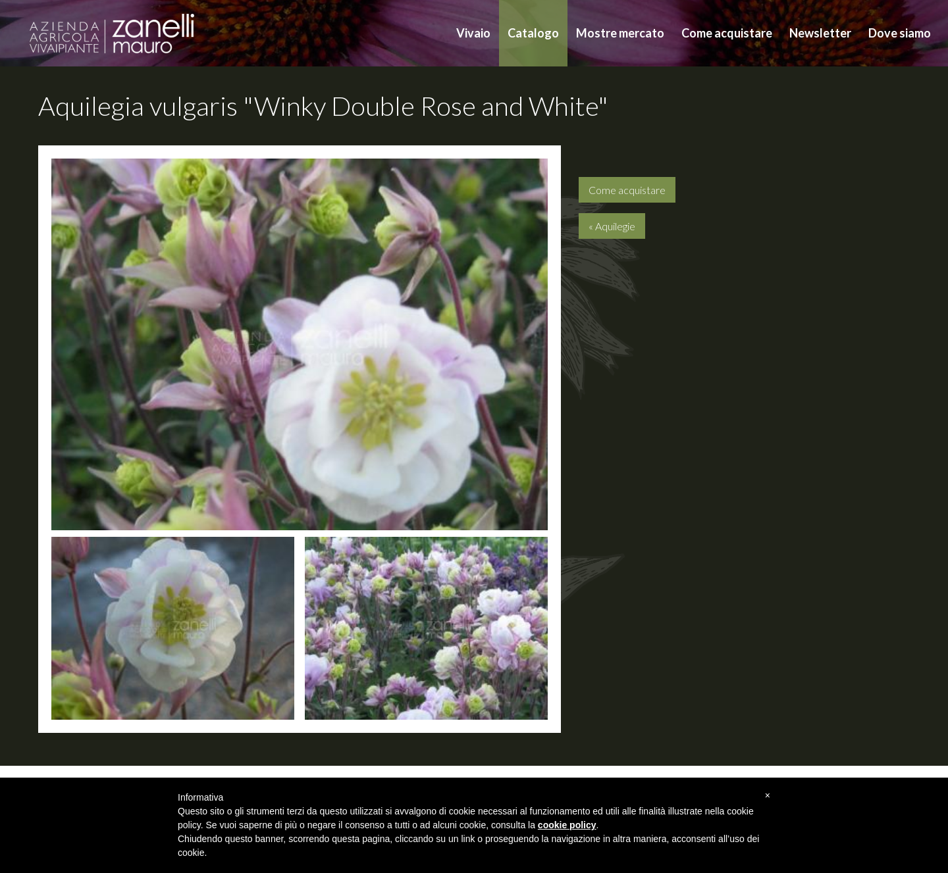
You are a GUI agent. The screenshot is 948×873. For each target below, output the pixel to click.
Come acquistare (726, 33)
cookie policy (567, 825)
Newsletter (820, 33)
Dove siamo (899, 33)
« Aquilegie (612, 226)
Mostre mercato (620, 33)
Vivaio (473, 33)
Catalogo (533, 33)
